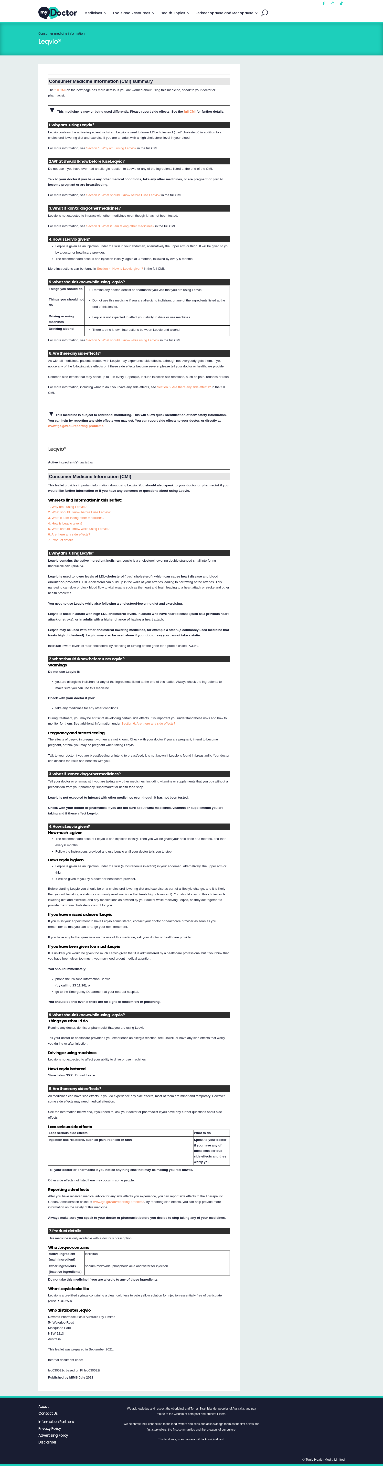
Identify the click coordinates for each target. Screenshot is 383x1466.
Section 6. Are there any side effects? (184, 387)
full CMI (59, 90)
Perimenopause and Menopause (224, 13)
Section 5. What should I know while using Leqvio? (122, 340)
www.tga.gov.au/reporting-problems (76, 426)
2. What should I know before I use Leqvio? (79, 512)
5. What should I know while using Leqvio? (78, 529)
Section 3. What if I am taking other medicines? (120, 226)
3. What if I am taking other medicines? (76, 518)
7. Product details (60, 540)
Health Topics (172, 13)
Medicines (93, 13)
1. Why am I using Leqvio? (67, 507)
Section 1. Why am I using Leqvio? (111, 148)
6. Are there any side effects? (69, 534)
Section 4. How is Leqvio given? (120, 268)
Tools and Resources (131, 13)
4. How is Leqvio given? (65, 523)
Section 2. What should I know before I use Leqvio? (123, 195)
